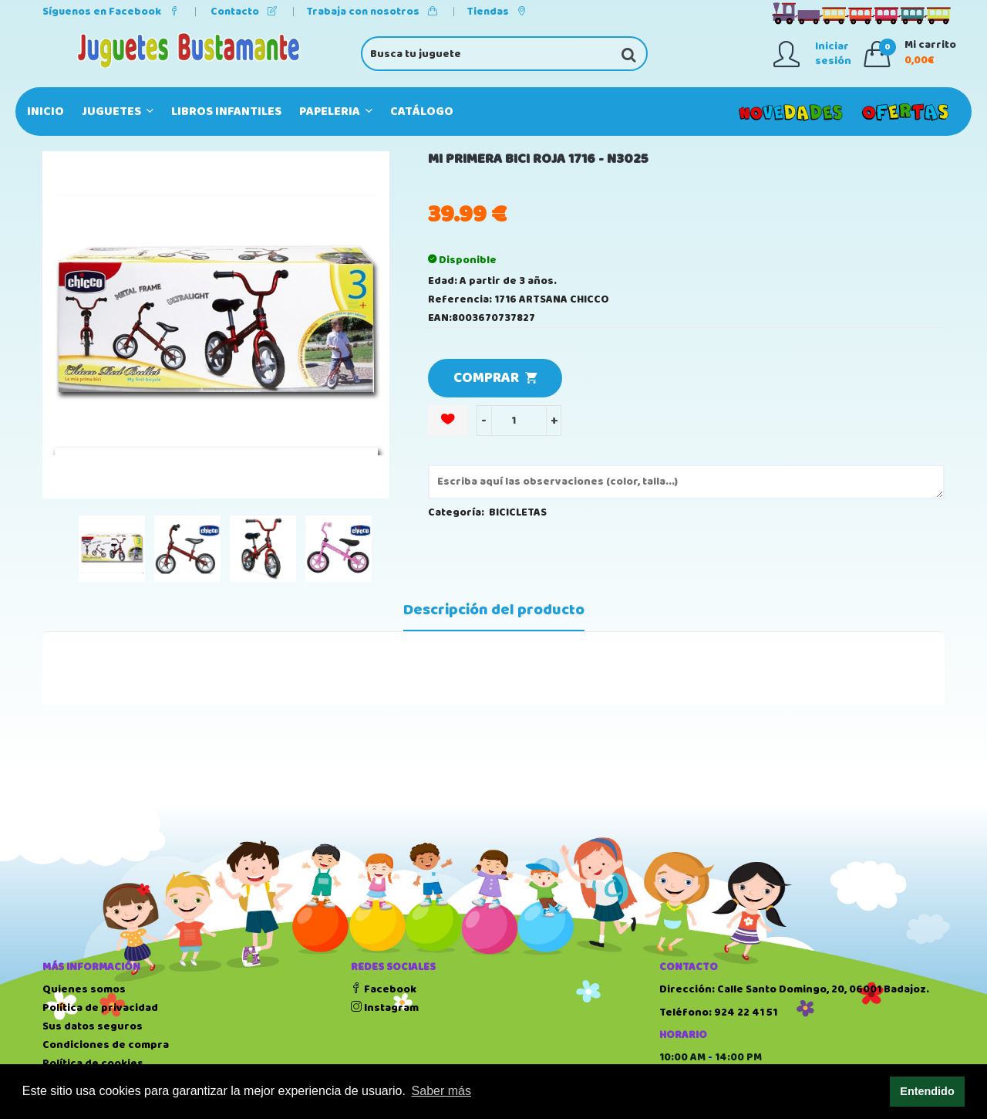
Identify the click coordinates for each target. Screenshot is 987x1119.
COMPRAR (495, 378)
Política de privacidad (100, 1007)
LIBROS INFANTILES (226, 111)
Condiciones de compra (105, 1044)
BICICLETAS (518, 512)
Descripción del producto (493, 610)
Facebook (383, 989)
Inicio (45, 111)
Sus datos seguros (92, 1026)
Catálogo (421, 111)
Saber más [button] (441, 1090)
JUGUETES (117, 111)
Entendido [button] (927, 1091)
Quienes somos (84, 989)
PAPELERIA (335, 111)
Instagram (385, 1007)
